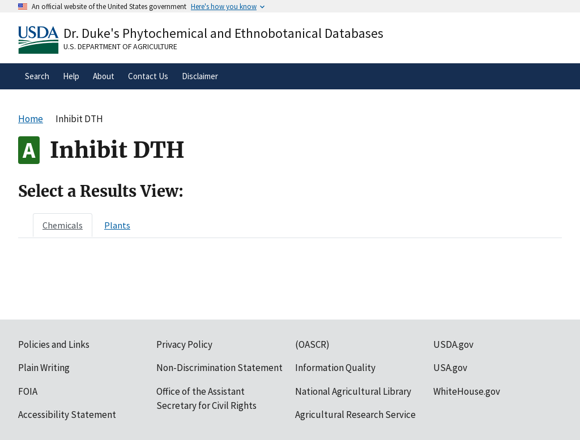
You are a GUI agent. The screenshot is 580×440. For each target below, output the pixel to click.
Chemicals (62, 225)
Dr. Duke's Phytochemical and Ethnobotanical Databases (223, 33)
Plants (117, 225)
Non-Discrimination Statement (219, 367)
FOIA (27, 391)
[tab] (62, 225)
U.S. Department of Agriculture (120, 46)
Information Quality (335, 367)
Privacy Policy (184, 344)
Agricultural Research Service (355, 414)
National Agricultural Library (353, 391)
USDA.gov (453, 344)
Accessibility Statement (67, 414)
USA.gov (450, 367)
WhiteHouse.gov (466, 391)
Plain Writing (44, 367)
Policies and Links (53, 344)
